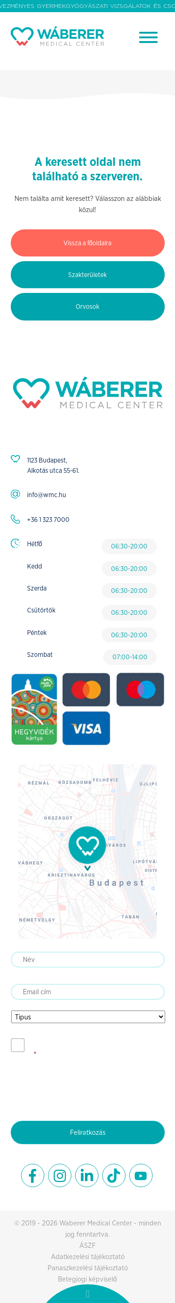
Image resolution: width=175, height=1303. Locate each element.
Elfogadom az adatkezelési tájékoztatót (96, 1044)
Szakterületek (87, 275)
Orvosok (87, 306)
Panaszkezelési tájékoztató (88, 1267)
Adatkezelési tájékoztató (88, 1256)
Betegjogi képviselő (87, 1279)
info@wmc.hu (46, 495)
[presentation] (82, 1087)
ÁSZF (87, 1245)
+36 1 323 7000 (48, 519)
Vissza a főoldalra (87, 243)
